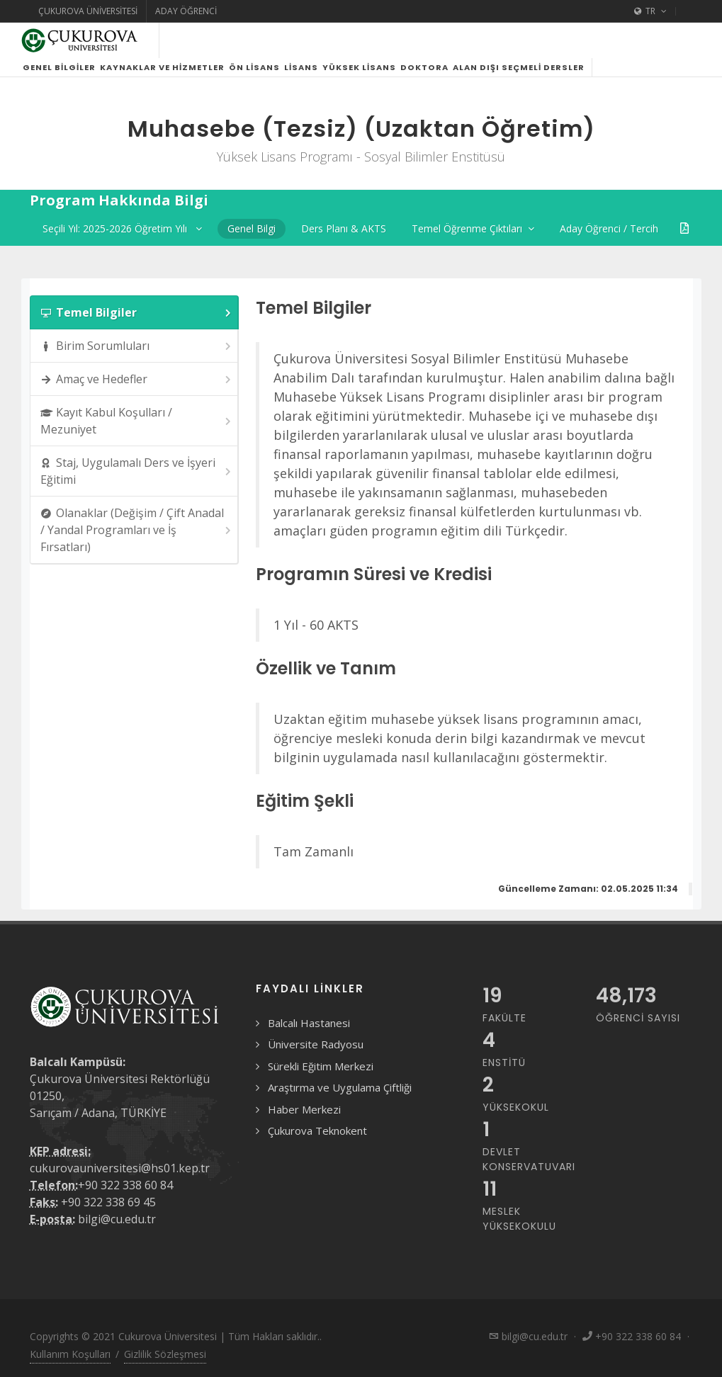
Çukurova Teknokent (317, 1130)
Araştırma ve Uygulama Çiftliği (340, 1087)
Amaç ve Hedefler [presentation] (137, 379)
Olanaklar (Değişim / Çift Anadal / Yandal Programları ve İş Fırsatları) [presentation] (137, 530)
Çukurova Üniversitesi (87, 11)
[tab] (134, 312)
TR (650, 11)
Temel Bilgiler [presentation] (137, 313)
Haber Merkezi (304, 1109)
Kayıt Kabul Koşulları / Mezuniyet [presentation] (137, 420)
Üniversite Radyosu (315, 1044)
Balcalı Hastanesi (309, 1023)
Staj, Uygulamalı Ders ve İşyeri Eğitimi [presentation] (137, 471)
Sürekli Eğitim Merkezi (320, 1066)
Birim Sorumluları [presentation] (137, 346)
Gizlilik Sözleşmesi (165, 1354)
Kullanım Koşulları (70, 1354)
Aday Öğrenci (186, 11)
